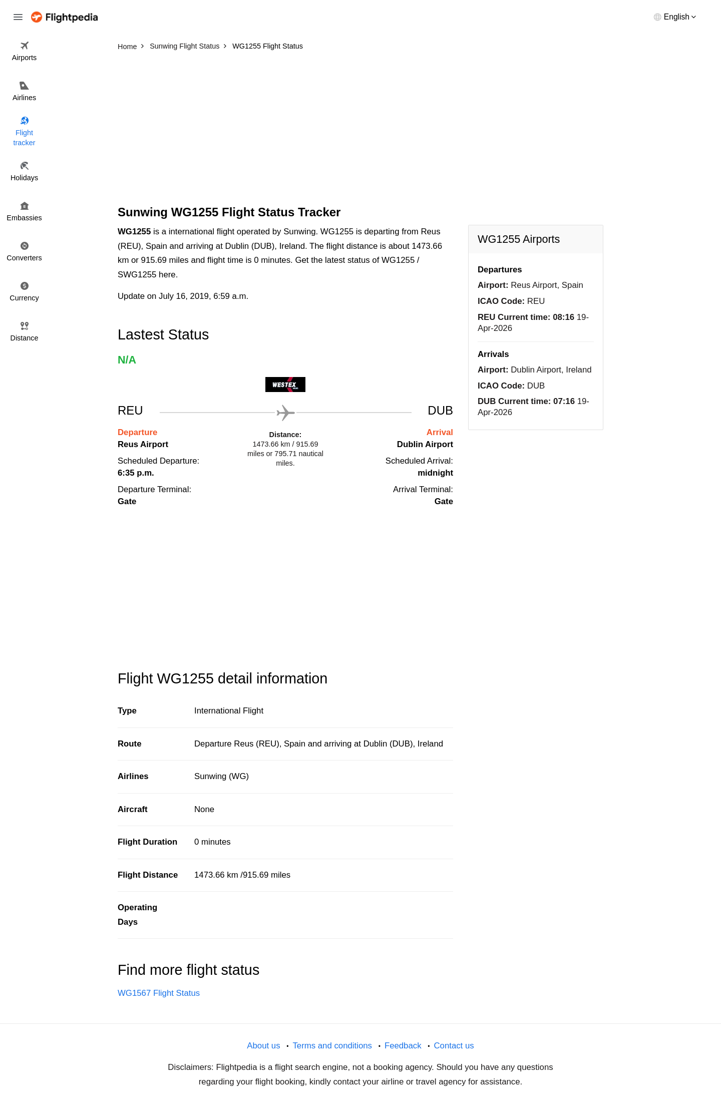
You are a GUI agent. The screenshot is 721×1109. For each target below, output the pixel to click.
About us (263, 1045)
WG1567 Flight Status (159, 993)
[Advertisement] (360, 130)
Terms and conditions (332, 1045)
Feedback (403, 1045)
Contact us (454, 1045)
